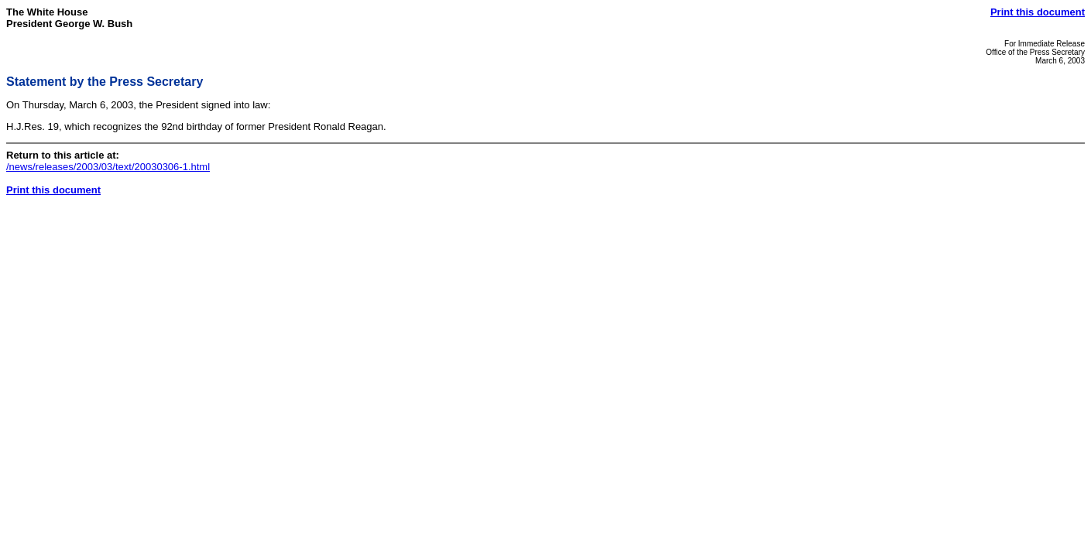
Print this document (1037, 12)
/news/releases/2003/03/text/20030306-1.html (108, 167)
